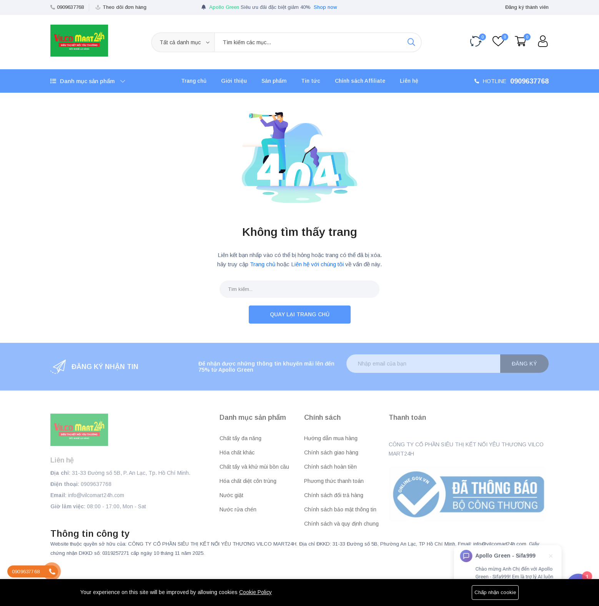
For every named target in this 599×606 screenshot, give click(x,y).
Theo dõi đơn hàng (124, 7)
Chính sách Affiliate (360, 81)
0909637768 (70, 7)
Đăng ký (524, 364)
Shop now (325, 7)
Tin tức (310, 81)
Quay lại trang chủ (299, 314)
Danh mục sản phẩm (87, 81)
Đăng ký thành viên (527, 7)
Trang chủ (193, 81)
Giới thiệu (234, 81)
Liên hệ (409, 81)
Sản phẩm (273, 81)
